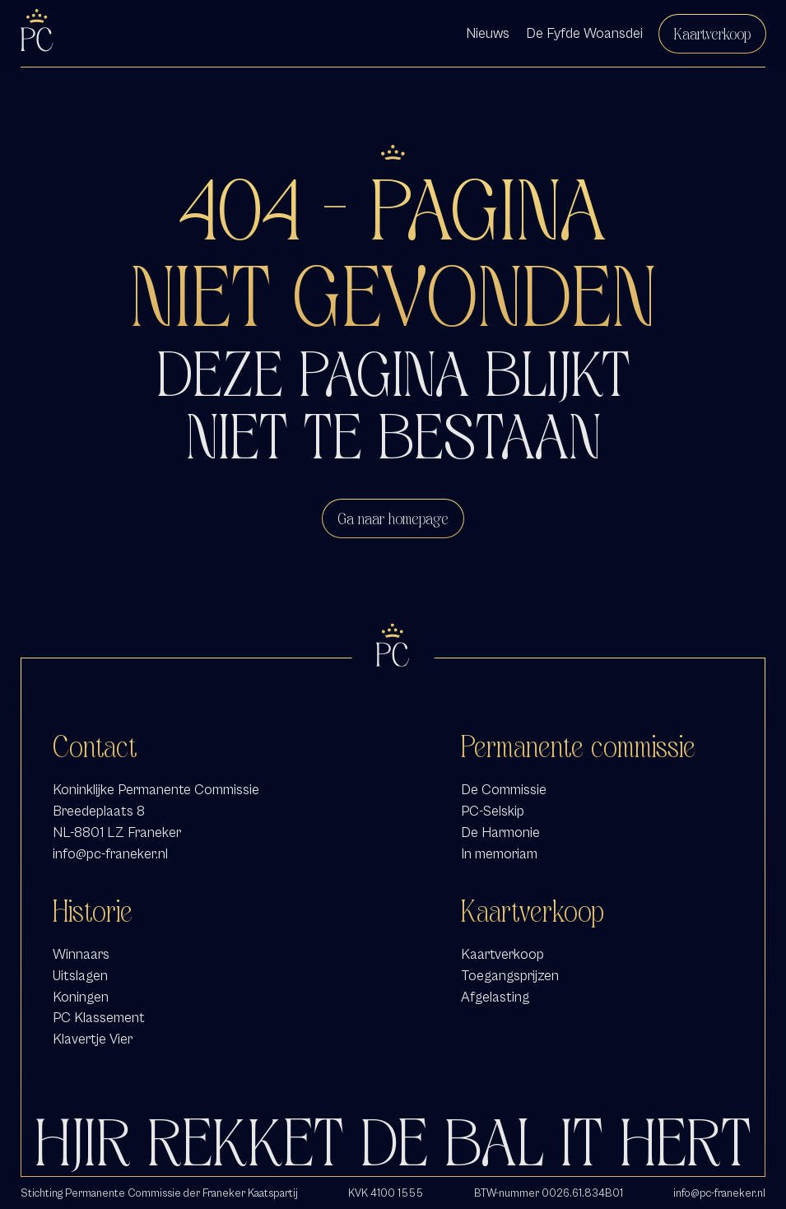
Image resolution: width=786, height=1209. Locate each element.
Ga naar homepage (393, 518)
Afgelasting (495, 997)
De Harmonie (500, 832)
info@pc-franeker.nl (110, 854)
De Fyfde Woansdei (584, 33)
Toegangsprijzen (510, 975)
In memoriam (499, 854)
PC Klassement (99, 1017)
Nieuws (487, 33)
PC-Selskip (492, 811)
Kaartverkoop (712, 34)
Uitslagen (80, 975)
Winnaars (81, 954)
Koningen (81, 997)
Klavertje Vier (93, 1039)
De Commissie (503, 789)
